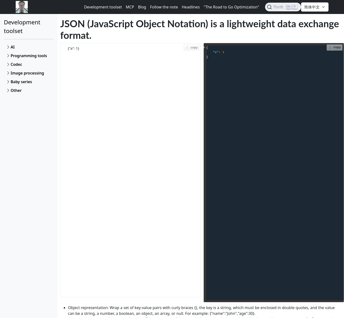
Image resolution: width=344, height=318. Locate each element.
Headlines (191, 7)
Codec (16, 64)
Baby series (21, 81)
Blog (142, 7)
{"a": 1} (130, 170)
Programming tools (29, 55)
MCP (130, 7)
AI (13, 47)
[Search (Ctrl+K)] (283, 7)
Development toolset (103, 7)
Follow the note (164, 7)
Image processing (27, 73)
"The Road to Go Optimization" (231, 7)
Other (16, 90)
